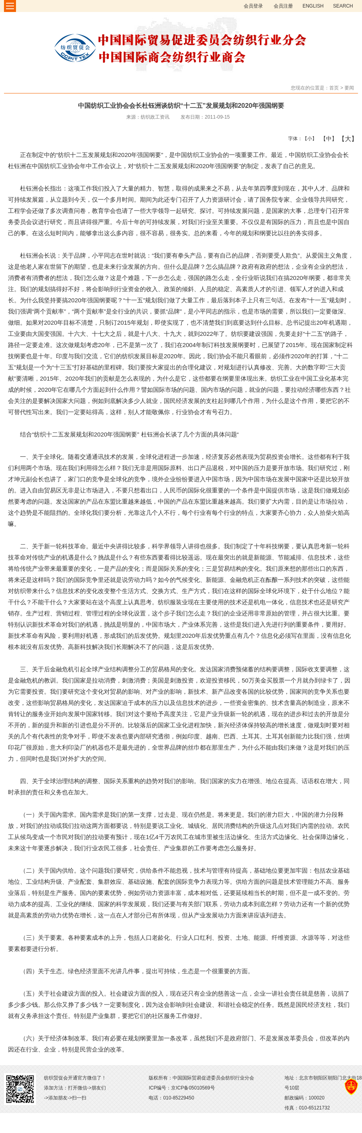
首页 (334, 88)
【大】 (343, 138)
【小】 (307, 138)
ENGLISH (313, 6)
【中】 (325, 138)
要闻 (349, 88)
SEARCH (343, 6)
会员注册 (283, 6)
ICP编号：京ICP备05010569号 (182, 1088)
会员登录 (253, 6)
